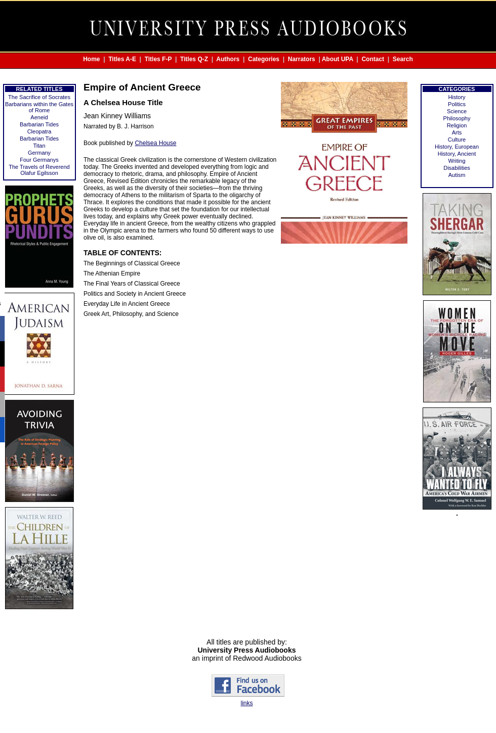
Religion (457, 125)
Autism (457, 175)
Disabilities (456, 168)
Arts (457, 132)
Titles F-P (158, 59)
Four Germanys (39, 160)
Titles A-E (122, 59)
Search (403, 59)
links (246, 703)
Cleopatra (39, 131)
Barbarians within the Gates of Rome (39, 107)
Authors (227, 59)
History (456, 97)
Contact (372, 59)
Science (457, 111)
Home (91, 59)
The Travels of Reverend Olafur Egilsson (39, 170)
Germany (39, 153)
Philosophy (457, 118)
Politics (457, 104)
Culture (457, 139)
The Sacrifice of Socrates (39, 97)
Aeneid (39, 117)
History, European (457, 147)
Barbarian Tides (39, 124)
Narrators (301, 59)
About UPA (337, 59)
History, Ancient (457, 154)
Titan (39, 146)
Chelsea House (155, 143)
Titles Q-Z (194, 59)
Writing (456, 161)
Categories (263, 59)
